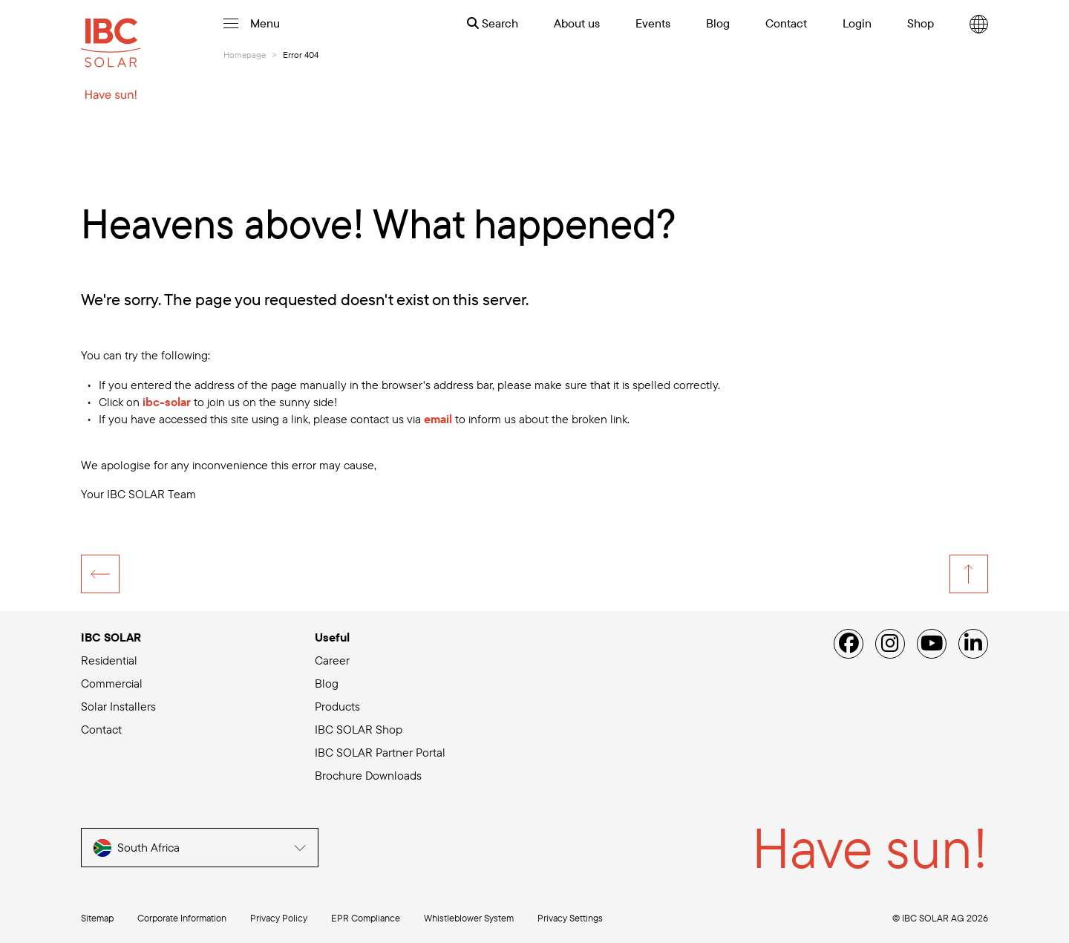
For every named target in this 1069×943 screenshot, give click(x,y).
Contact (101, 729)
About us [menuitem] (577, 23)
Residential (109, 660)
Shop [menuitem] (920, 23)
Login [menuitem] (857, 23)
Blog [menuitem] (718, 23)
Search (492, 23)
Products (337, 706)
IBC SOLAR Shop (358, 729)
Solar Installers (118, 706)
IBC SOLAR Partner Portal (380, 752)
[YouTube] (932, 644)
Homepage (244, 54)
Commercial (112, 683)
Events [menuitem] (652, 23)
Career (332, 660)
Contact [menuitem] (786, 23)
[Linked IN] (973, 644)
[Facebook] (848, 644)
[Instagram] (890, 644)
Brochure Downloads (368, 775)
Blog (327, 683)
